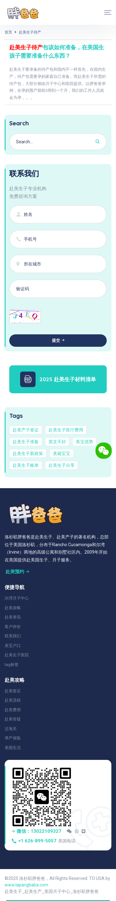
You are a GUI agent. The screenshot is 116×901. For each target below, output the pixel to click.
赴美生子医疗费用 (66, 429)
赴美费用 (13, 709)
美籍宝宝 (61, 453)
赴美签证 (13, 691)
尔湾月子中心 (17, 598)
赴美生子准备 (26, 441)
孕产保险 (13, 738)
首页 (8, 32)
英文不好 (57, 441)
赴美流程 (13, 700)
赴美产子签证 (26, 429)
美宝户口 (13, 645)
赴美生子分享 (62, 465)
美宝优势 (84, 441)
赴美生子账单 (26, 465)
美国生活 (13, 747)
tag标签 (12, 664)
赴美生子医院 (17, 655)
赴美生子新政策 (28, 453)
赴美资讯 (13, 617)
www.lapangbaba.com (26, 884)
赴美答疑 (13, 719)
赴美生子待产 (30, 32)
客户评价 (13, 626)
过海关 (11, 728)
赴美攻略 (13, 607)
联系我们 (13, 636)
